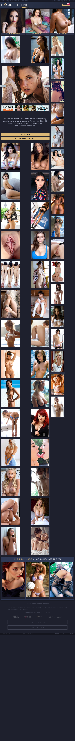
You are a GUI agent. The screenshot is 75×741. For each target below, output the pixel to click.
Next (46, 93)
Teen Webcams (57, 0)
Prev (4, 93)
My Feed (65, 5)
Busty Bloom (27, 0)
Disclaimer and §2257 (68, 739)
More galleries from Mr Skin (25, 145)
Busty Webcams (69, 0)
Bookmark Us (37, 728)
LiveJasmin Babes (15, 0)
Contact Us (37, 733)
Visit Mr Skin (25, 141)
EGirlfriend (16, 5)
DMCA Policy (58, 739)
